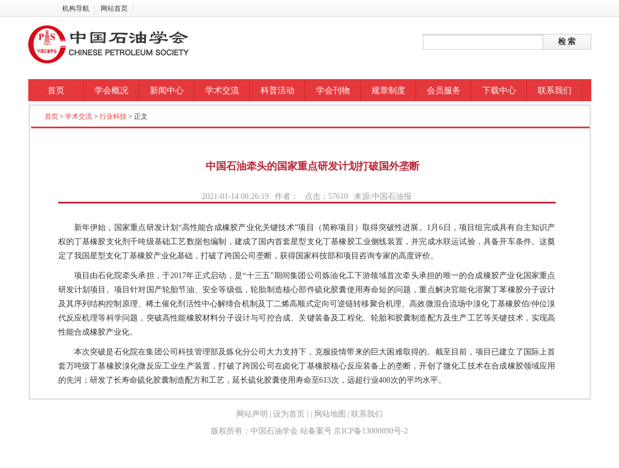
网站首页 (114, 8)
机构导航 (75, 8)
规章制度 (388, 90)
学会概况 (111, 90)
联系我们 (555, 90)
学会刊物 (333, 90)
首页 (55, 90)
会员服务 (444, 90)
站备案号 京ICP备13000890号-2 (354, 431)
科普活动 (278, 90)
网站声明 (252, 414)
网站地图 (330, 414)
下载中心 (499, 90)
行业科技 (113, 116)
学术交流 (222, 90)
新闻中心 (167, 90)
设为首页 (289, 414)
